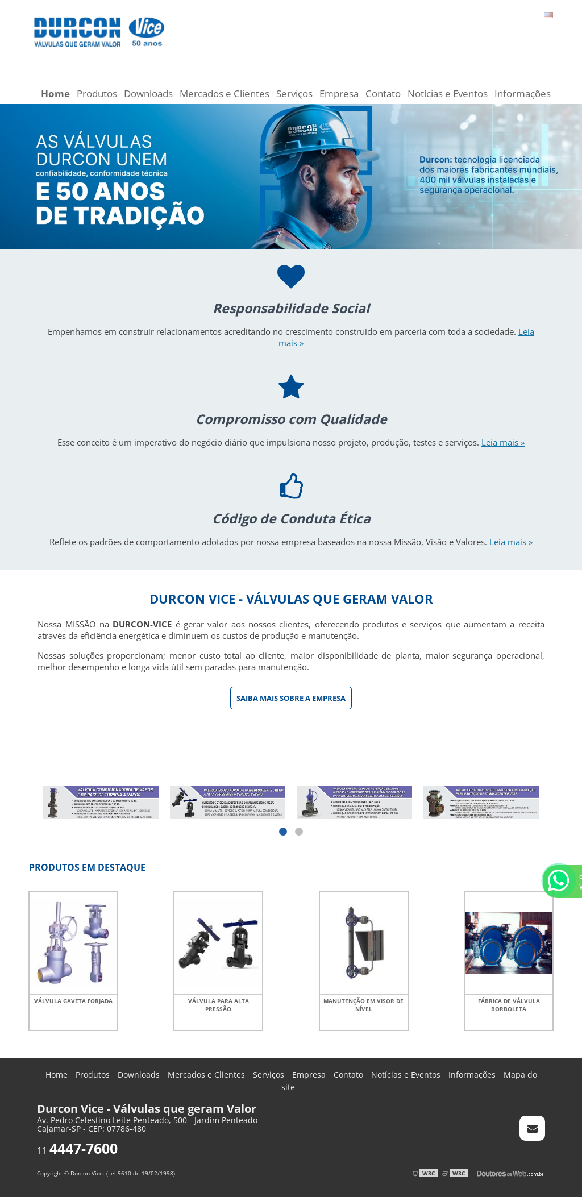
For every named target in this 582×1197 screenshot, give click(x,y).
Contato (383, 93)
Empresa (339, 93)
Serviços (294, 93)
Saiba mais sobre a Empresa (291, 698)
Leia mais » (503, 442)
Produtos (97, 93)
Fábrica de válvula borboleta (509, 1005)
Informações (522, 93)
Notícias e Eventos (448, 93)
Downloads (148, 93)
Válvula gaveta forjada (73, 1001)
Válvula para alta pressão (218, 1005)
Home (55, 93)
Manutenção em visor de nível (363, 1005)
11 (77, 1150)
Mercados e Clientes (224, 93)
